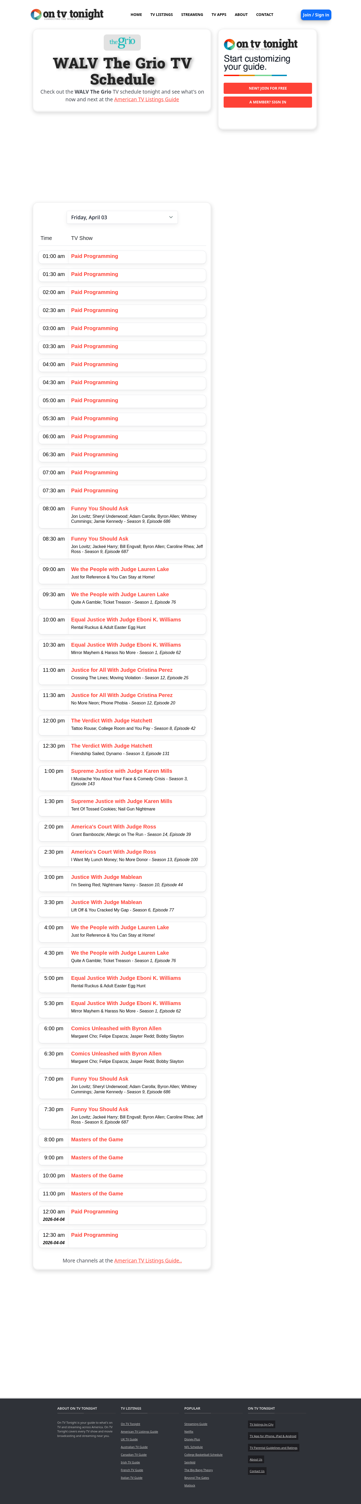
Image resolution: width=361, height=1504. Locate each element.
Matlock (189, 1485)
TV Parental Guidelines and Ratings (273, 1448)
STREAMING (192, 14)
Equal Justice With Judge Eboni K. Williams (126, 619)
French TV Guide (132, 1470)
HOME (136, 14)
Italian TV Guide (132, 1478)
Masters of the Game (97, 1139)
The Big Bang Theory (198, 1470)
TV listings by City (261, 1424)
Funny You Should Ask (99, 508)
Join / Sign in (316, 15)
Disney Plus (192, 1439)
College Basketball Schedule (203, 1455)
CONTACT (264, 14)
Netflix (188, 1431)
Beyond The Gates (196, 1478)
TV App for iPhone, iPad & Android (273, 1436)
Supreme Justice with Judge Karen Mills (121, 771)
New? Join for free (268, 88)
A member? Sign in (267, 101)
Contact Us (257, 1471)
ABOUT (241, 14)
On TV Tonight (130, 1424)
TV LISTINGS (161, 14)
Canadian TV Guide (134, 1455)
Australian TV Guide (134, 1447)
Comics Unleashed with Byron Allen (116, 1028)
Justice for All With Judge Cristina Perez (122, 670)
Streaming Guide (195, 1424)
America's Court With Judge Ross (113, 827)
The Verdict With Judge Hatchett (111, 721)
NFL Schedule (193, 1447)
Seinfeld (189, 1462)
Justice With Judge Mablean (106, 877)
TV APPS (219, 14)
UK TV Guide (129, 1439)
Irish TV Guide (130, 1462)
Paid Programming (94, 256)
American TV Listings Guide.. (148, 1260)
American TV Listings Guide (146, 99)
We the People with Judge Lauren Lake (120, 569)
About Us (256, 1459)
